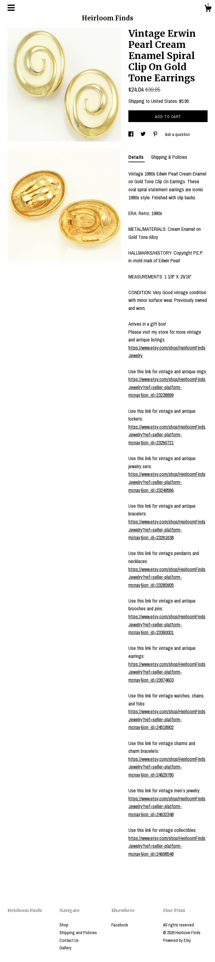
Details (136, 157)
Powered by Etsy (177, 940)
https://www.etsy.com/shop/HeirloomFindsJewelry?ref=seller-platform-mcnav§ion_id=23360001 (166, 624)
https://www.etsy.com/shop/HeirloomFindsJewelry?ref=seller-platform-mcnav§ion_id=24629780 (166, 767)
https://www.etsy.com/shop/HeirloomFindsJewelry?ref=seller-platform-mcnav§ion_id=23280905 (166, 577)
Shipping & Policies (169, 157)
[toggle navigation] (11, 8)
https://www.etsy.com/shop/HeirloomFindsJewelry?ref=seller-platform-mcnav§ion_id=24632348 (166, 806)
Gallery (65, 948)
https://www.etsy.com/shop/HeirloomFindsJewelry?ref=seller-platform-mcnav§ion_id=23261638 (166, 529)
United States (164, 101)
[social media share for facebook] (131, 134)
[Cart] (207, 9)
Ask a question (177, 134)
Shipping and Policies (78, 932)
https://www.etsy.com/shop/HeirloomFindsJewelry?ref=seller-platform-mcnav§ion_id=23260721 (166, 434)
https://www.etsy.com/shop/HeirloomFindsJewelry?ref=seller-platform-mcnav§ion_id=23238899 (166, 387)
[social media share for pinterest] (156, 134)
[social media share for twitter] (143, 134)
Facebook (119, 925)
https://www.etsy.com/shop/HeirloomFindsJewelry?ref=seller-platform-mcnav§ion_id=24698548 (166, 846)
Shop (63, 925)
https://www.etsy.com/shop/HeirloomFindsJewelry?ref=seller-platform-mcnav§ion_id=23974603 (166, 672)
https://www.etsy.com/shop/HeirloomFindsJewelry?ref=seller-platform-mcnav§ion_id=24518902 (166, 719)
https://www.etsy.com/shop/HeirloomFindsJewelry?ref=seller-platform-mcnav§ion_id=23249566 (166, 482)
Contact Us (69, 940)
